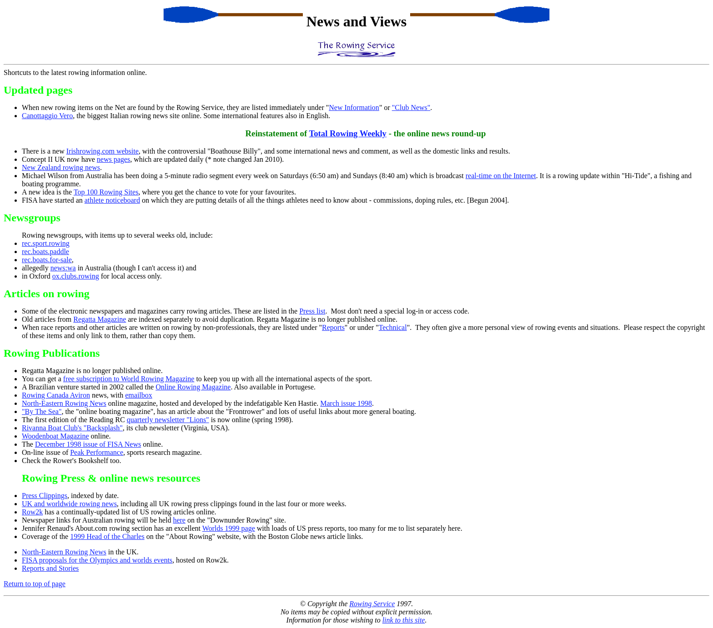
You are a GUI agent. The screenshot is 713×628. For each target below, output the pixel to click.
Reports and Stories (50, 568)
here (179, 520)
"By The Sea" (41, 411)
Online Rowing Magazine (193, 387)
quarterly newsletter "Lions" (168, 420)
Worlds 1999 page (228, 528)
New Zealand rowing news (61, 167)
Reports (333, 327)
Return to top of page (34, 584)
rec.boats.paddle (45, 251)
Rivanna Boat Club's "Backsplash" (72, 428)
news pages (113, 159)
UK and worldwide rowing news (69, 504)
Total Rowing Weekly (348, 133)
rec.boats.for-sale (47, 260)
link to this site (403, 620)
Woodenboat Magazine (55, 436)
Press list (312, 311)
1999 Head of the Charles (107, 536)
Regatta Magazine (99, 319)
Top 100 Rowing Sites (106, 192)
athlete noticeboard (112, 200)
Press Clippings (44, 495)
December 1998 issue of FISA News (88, 444)
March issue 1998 (346, 403)
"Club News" (411, 107)
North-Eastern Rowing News (64, 403)
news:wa (63, 268)
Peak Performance (96, 452)
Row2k (32, 512)
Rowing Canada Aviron (56, 395)
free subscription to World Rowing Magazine (129, 379)
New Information (354, 107)
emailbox (138, 395)
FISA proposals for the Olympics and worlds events (97, 560)
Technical (393, 327)
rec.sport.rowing (46, 243)
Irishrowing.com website (102, 151)
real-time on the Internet (501, 175)
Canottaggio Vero (47, 116)
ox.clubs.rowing (75, 276)
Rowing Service (372, 604)
